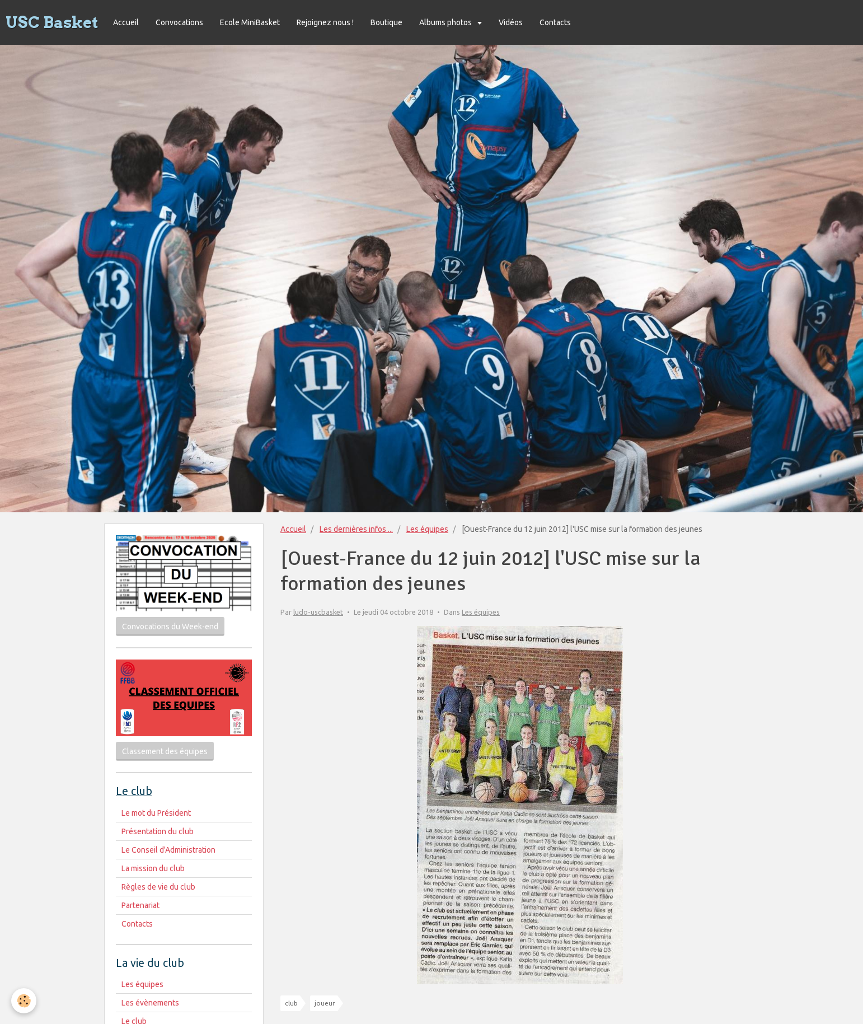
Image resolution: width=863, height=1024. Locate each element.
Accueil (126, 22)
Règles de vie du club (158, 886)
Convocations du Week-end (170, 626)
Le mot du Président (156, 812)
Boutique (386, 22)
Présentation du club (157, 831)
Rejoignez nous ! (325, 22)
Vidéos (511, 22)
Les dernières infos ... (356, 529)
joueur (325, 1003)
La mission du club (153, 868)
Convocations (179, 22)
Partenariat (140, 905)
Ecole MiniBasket (250, 22)
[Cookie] (23, 1000)
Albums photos (446, 22)
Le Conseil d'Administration (168, 849)
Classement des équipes (165, 751)
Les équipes (427, 529)
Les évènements (150, 1002)
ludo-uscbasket (318, 612)
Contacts (555, 22)
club (291, 1003)
